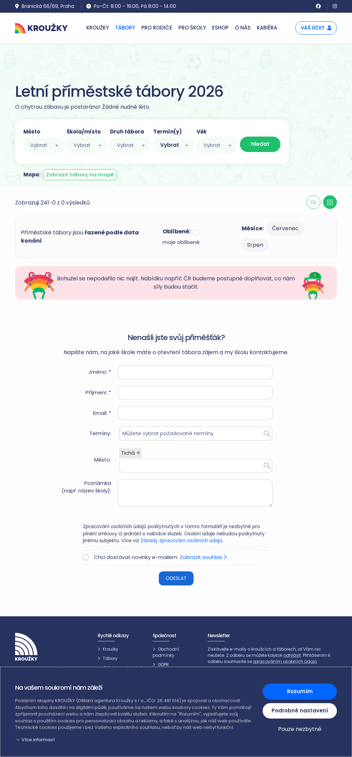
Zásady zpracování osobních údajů (181, 540)
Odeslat (176, 578)
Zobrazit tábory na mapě (80, 174)
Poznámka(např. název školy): (86, 486)
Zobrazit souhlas (203, 557)
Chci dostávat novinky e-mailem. (160, 557)
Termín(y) (167, 131)
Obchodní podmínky (166, 652)
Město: (102, 459)
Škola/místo (84, 131)
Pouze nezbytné (299, 729)
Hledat (260, 144)
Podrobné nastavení (300, 710)
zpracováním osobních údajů (285, 661)
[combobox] (43, 145)
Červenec (285, 228)
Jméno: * (99, 371)
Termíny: (100, 433)
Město (31, 131)
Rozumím (300, 691)
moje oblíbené (181, 242)
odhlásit (292, 655)
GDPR (163, 664)
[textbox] (43, 145)
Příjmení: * (98, 392)
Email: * (102, 413)
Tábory (110, 658)
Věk (202, 131)
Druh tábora (127, 131)
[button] (134, 739)
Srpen (255, 245)
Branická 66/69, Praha (44, 6)
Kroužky (110, 649)
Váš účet (316, 27)
